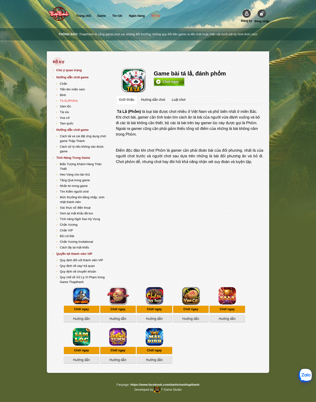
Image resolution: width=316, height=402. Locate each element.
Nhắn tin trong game (74, 186)
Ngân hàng (137, 16)
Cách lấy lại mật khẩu (74, 247)
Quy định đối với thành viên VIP (81, 260)
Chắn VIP (66, 230)
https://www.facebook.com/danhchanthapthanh (164, 384)
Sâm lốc (65, 106)
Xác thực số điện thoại (75, 207)
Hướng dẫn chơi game (72, 77)
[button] (246, 15)
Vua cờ (65, 117)
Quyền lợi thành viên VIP (74, 254)
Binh (63, 95)
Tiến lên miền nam (72, 89)
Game (101, 16)
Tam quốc (66, 123)
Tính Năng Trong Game (73, 157)
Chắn (63, 83)
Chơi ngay (169, 82)
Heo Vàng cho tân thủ (75, 174)
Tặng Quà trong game (75, 180)
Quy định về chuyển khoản (78, 271)
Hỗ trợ (155, 16)
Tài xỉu (64, 112)
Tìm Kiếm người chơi (74, 191)
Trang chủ (83, 16)
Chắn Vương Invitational (76, 241)
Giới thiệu (126, 100)
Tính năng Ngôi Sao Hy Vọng (80, 219)
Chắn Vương (69, 224)
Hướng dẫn (81, 319)
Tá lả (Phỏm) (69, 100)
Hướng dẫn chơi (153, 100)
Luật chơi (178, 100)
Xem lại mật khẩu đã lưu (76, 213)
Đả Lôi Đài (67, 236)
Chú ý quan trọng (69, 70)
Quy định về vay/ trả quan (77, 266)
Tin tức (117, 16)
